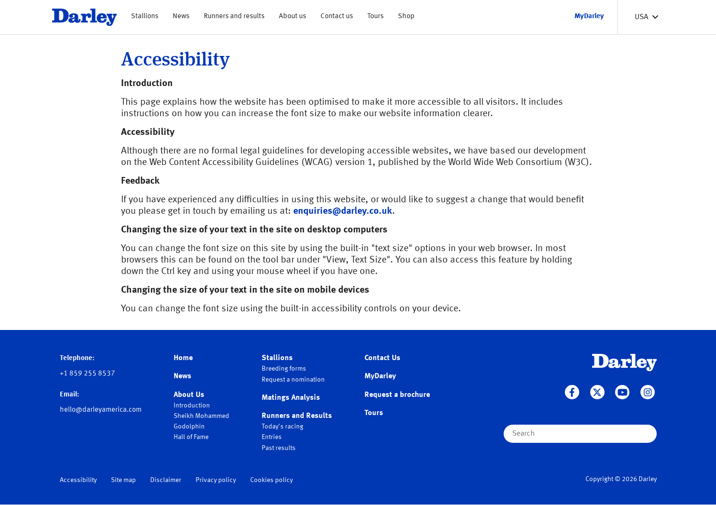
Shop (406, 16)
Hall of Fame (191, 437)
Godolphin (189, 426)
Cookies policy (271, 480)
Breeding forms (284, 368)
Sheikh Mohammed (201, 416)
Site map (123, 480)
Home (183, 358)
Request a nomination (293, 379)
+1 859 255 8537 (87, 373)
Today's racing (282, 426)
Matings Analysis (291, 398)
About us (292, 16)
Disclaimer (165, 480)
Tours (375, 16)
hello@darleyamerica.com (101, 410)
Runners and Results (297, 416)
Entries (272, 437)
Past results (279, 448)
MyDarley (380, 376)
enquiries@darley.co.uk (342, 211)
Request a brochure (397, 395)
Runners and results (234, 16)
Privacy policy (216, 480)
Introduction (192, 405)
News (181, 16)
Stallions (144, 16)
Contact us (336, 16)
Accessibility (78, 480)
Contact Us (382, 358)
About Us (189, 395)
